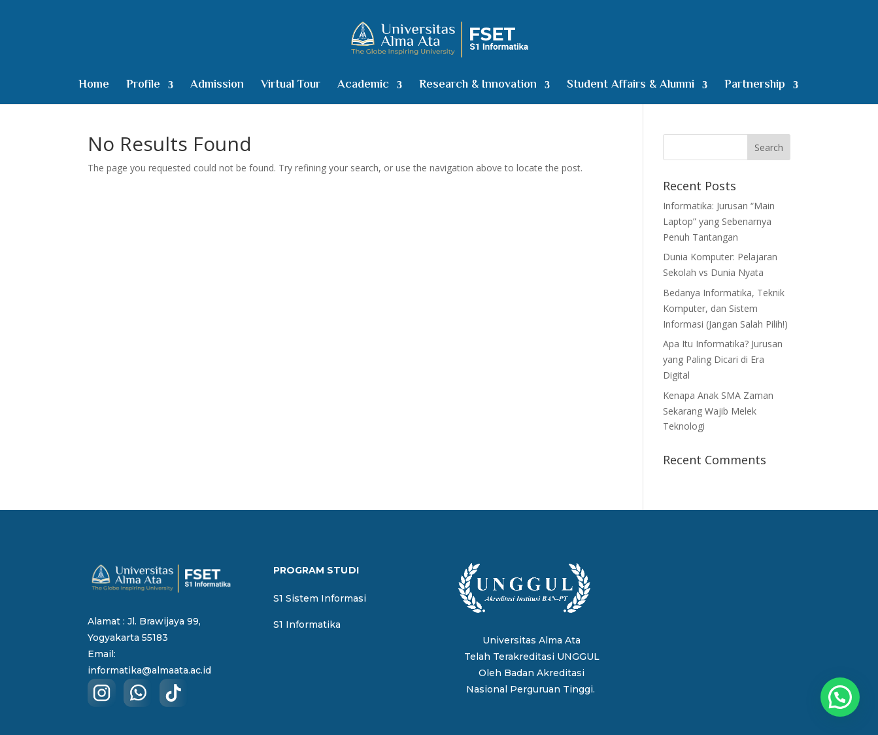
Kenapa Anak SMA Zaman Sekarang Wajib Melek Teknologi (718, 411)
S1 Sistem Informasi (319, 598)
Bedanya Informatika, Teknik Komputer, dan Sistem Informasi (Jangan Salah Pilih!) (725, 308)
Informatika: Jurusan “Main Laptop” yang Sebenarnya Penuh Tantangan (719, 221)
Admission (217, 87)
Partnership (754, 87)
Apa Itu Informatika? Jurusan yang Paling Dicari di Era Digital (723, 359)
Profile (143, 87)
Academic (363, 87)
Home (93, 87)
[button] (840, 697)
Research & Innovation (478, 87)
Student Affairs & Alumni (630, 87)
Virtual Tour (290, 87)
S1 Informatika (307, 624)
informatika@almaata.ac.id (149, 670)
